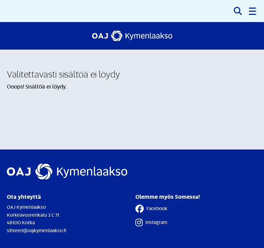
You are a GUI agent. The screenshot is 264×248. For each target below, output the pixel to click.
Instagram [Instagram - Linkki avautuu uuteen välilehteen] (151, 222)
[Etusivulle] (132, 35)
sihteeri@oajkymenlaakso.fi (36, 230)
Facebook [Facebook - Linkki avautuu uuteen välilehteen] (151, 209)
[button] (253, 11)
